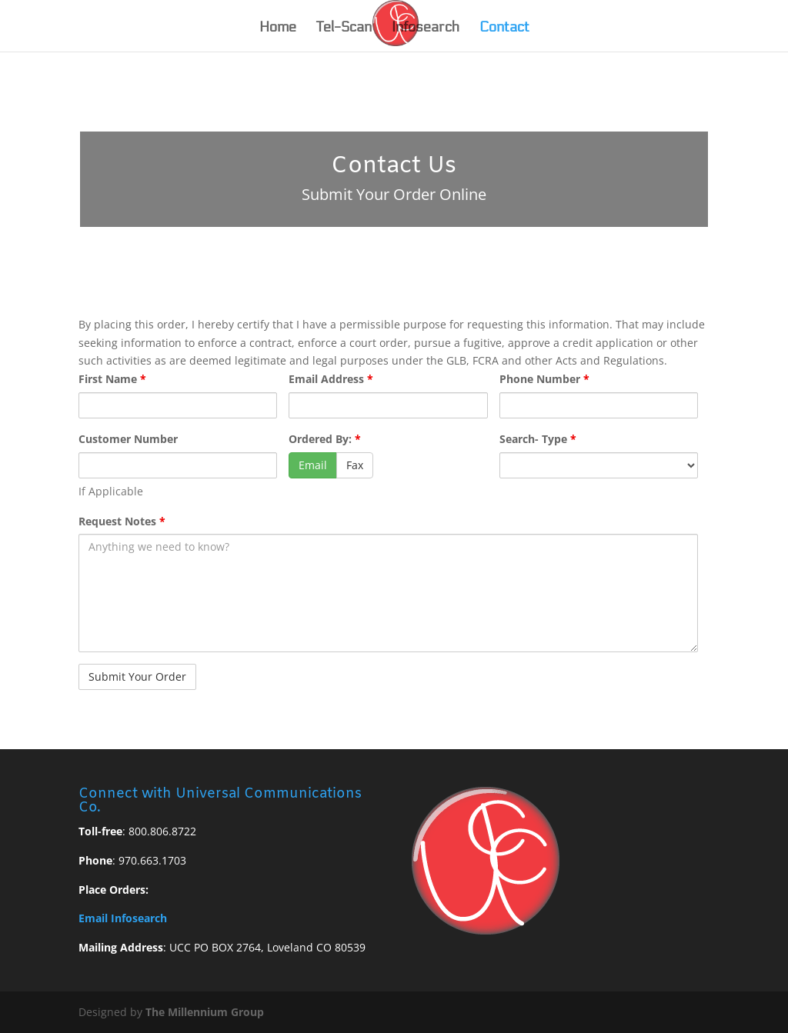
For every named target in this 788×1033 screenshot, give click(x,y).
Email (313, 465)
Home (277, 28)
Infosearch (425, 28)
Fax (354, 465)
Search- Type (537, 439)
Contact (504, 28)
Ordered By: (325, 439)
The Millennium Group (204, 1012)
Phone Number (544, 379)
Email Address (331, 379)
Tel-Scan (344, 28)
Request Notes (121, 521)
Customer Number (128, 439)
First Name (112, 379)
